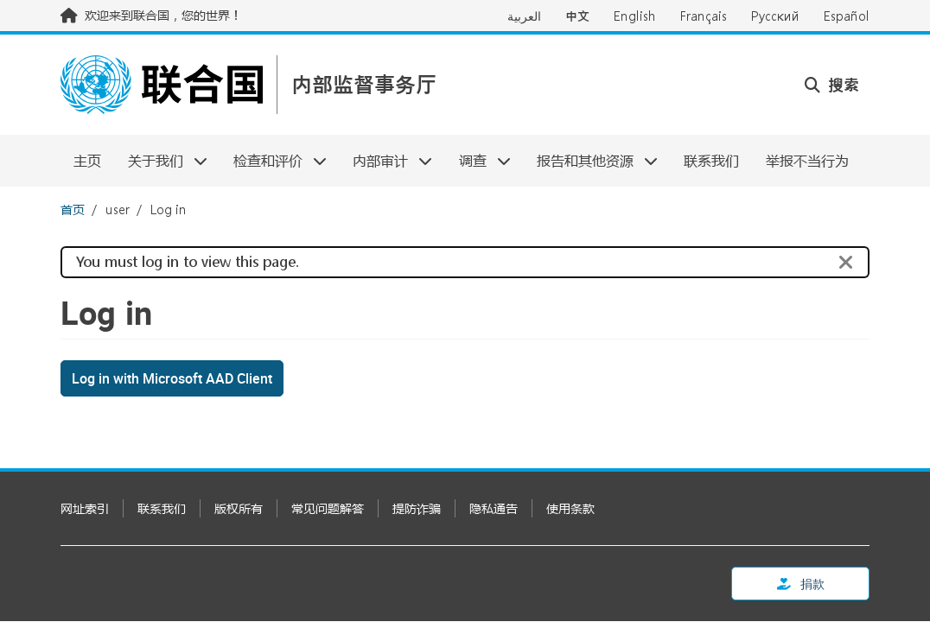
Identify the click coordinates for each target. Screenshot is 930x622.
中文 (577, 16)
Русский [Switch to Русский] (775, 16)
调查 (478, 160)
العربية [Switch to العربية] (524, 16)
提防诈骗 (416, 508)
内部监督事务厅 (363, 85)
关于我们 (160, 160)
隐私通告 (493, 508)
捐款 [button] (801, 583)
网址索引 (85, 508)
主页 (87, 160)
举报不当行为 (807, 160)
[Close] (846, 262)
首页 (73, 209)
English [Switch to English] (635, 16)
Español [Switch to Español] (846, 16)
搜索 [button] (832, 84)
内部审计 (386, 160)
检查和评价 (273, 160)
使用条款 (570, 508)
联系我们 (711, 160)
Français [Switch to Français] (703, 16)
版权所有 (238, 508)
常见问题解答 (327, 508)
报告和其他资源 (591, 160)
